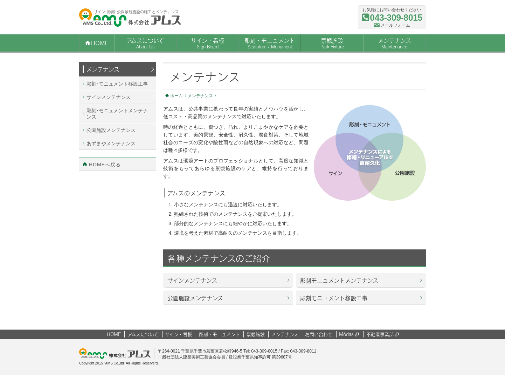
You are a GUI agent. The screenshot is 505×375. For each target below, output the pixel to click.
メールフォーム (395, 25)
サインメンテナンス (192, 280)
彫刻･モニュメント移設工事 (117, 84)
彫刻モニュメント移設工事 (333, 298)
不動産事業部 (382, 334)
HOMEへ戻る (105, 164)
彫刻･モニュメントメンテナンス (117, 114)
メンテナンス (394, 43)
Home (99, 43)
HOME (114, 334)
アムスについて (145, 43)
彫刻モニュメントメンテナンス (339, 280)
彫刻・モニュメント (270, 43)
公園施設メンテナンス (195, 298)
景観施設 (332, 43)
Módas (349, 334)
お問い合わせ (318, 334)
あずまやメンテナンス (111, 143)
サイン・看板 (208, 43)
